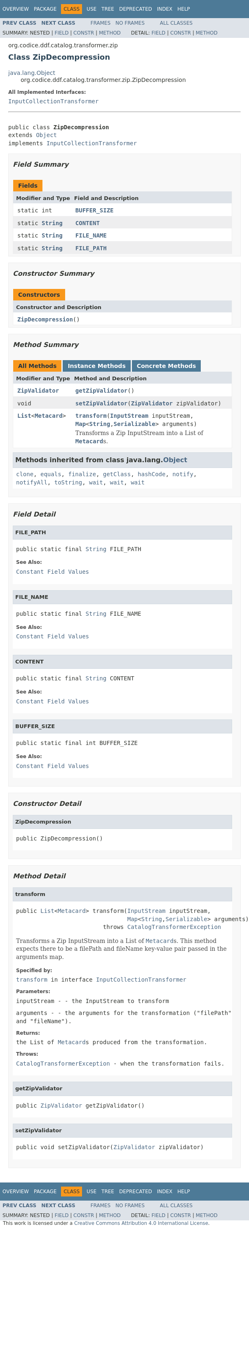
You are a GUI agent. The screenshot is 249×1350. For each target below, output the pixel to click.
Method (110, 33)
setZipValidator (101, 403)
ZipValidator (38, 390)
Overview (15, 9)
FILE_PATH (91, 248)
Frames (101, 23)
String (52, 223)
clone (24, 474)
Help (183, 9)
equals (50, 474)
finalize (82, 474)
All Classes (176, 23)
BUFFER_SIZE (94, 210)
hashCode (151, 474)
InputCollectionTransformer (53, 101)
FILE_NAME (91, 235)
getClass (117, 474)
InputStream (129, 415)
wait (96, 482)
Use (91, 9)
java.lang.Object (31, 73)
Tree (107, 9)
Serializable (134, 424)
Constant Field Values (52, 571)
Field (61, 33)
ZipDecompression (45, 319)
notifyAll (31, 482)
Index (165, 9)
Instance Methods (96, 366)
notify (182, 474)
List (24, 415)
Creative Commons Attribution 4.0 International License (141, 1223)
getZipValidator (101, 390)
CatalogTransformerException (174, 927)
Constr (83, 33)
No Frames (130, 23)
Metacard (48, 415)
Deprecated (135, 9)
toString (68, 482)
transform (91, 415)
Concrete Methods (166, 366)
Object (46, 135)
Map (80, 424)
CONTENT (87, 223)
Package (45, 9)
